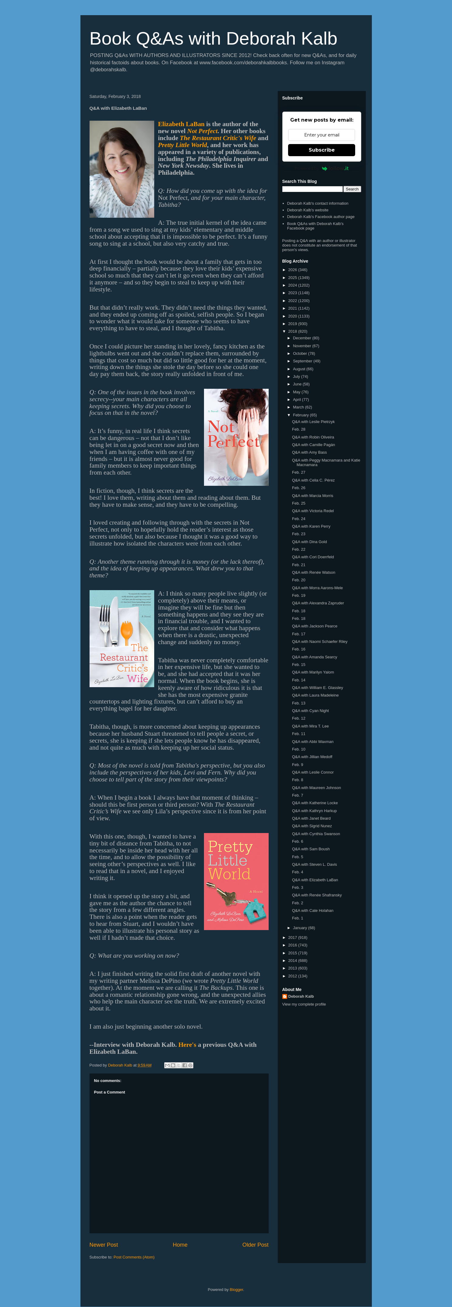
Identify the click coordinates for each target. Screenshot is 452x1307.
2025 (293, 277)
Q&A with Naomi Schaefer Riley (320, 641)
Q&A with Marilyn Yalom (313, 672)
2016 (293, 945)
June (298, 384)
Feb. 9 (297, 764)
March (299, 407)
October (300, 353)
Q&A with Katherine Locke (315, 803)
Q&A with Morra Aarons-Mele (317, 588)
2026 (293, 269)
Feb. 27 (298, 472)
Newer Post (104, 1245)
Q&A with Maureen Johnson (316, 787)
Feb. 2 (297, 903)
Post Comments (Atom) (134, 1257)
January (300, 928)
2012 (293, 976)
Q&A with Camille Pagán (313, 444)
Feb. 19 (298, 595)
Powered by (321, 168)
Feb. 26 (298, 488)
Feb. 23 (298, 534)
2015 (293, 953)
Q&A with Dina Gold (309, 541)
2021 (293, 308)
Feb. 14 (298, 680)
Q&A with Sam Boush (311, 849)
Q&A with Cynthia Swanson (316, 834)
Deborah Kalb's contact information (317, 203)
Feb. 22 (298, 549)
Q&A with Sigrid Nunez (312, 826)
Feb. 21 (298, 565)
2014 (293, 960)
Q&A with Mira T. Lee (310, 726)
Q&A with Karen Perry (311, 526)
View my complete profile (304, 1004)
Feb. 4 (297, 872)
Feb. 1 (297, 918)
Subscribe (322, 150)
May (297, 392)
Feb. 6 (297, 841)
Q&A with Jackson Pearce (315, 626)
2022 (293, 300)
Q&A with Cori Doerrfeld (313, 557)
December (302, 338)
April (297, 399)
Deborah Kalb (301, 996)
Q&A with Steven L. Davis (314, 864)
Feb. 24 (298, 518)
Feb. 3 (297, 887)
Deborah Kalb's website (307, 210)
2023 (293, 293)
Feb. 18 (298, 611)
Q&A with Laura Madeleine (315, 695)
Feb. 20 (298, 580)
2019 (293, 323)
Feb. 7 (297, 795)
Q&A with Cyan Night (310, 710)
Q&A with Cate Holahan (313, 910)
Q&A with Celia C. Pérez (313, 480)
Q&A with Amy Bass (309, 452)
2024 (293, 285)
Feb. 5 (297, 857)
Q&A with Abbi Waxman (313, 741)
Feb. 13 (298, 703)
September (303, 361)
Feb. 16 (298, 649)
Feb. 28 (298, 429)
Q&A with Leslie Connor (313, 772)
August (299, 369)
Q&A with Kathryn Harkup (314, 810)
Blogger (236, 1289)
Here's (187, 1044)
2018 (293, 331)
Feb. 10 (298, 749)
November (302, 346)
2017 (293, 937)
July (297, 376)
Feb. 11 (298, 733)
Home (180, 1245)
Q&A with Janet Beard (311, 818)
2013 (293, 968)
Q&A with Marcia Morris (312, 495)
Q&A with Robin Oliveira (313, 437)
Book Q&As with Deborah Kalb (214, 38)
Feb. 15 (298, 664)
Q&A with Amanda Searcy (314, 657)
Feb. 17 (298, 634)
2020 (293, 316)
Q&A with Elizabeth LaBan (315, 880)
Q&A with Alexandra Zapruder (318, 603)
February (301, 415)
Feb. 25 (298, 503)
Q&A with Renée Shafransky (317, 895)
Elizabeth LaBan (181, 124)
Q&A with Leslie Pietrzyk (313, 421)
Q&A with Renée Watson (313, 572)
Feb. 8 (297, 780)
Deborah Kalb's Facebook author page (321, 216)
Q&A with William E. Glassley (317, 687)
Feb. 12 (298, 718)
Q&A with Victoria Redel (313, 511)
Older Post (256, 1245)
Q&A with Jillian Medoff (312, 756)
